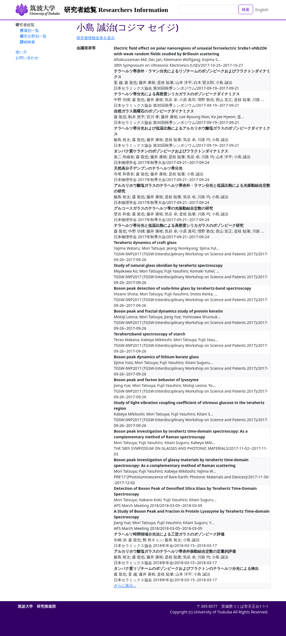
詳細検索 (27, 41)
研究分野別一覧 (33, 36)
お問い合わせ (27, 57)
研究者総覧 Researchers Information (116, 9)
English (261, 9)
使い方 (21, 51)
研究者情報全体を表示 (96, 37)
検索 (246, 9)
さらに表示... (125, 585)
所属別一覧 (29, 30)
